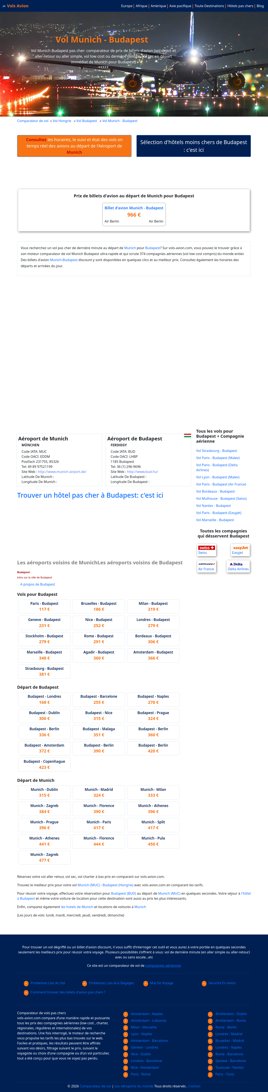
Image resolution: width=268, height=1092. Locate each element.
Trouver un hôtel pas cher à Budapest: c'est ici (90, 495)
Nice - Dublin (137, 1054)
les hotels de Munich (77, 907)
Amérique (158, 6)
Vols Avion (15, 6)
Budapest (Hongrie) (118, 885)
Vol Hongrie (62, 120)
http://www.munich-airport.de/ (62, 471)
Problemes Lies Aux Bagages (108, 983)
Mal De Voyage (158, 983)
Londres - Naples (225, 1047)
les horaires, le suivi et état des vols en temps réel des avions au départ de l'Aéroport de (74, 146)
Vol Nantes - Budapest (213, 505)
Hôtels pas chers (240, 6)
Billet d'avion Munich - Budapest (134, 207)
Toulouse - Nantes (226, 1067)
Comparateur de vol (32, 120)
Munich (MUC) (89, 885)
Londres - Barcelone (142, 1060)
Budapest (152, 248)
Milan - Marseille (140, 1027)
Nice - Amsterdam (141, 1067)
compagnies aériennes (163, 965)
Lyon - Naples (137, 1034)
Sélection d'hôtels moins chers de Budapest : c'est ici (193, 146)
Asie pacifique (180, 6)
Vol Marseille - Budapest (215, 520)
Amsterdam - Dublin (227, 1013)
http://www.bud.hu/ (142, 471)
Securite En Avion (219, 983)
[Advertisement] (134, 176)
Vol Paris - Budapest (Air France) (221, 484)
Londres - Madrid (225, 1034)
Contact (194, 1086)
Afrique (141, 6)
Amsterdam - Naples (143, 1013)
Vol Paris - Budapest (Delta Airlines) (217, 467)
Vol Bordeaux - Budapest (215, 491)
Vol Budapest (86, 120)
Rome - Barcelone (225, 1054)
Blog (260, 6)
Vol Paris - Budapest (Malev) (218, 458)
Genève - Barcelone (227, 1060)
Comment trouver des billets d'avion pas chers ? (65, 992)
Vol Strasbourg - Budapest (216, 450)
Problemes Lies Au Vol (44, 983)
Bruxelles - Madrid (226, 1040)
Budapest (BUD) (123, 893)
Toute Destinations (209, 6)
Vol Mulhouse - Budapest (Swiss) (221, 498)
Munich (130, 248)
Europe (127, 6)
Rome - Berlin (222, 1027)
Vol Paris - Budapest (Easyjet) (218, 512)
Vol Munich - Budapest (120, 120)
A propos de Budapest (37, 584)
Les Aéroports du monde (134, 1086)
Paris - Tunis (221, 1074)
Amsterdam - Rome (227, 1020)
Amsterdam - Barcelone (145, 1040)
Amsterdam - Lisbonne (144, 1020)
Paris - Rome (137, 1074)
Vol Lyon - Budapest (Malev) (217, 477)
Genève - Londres (140, 1047)
